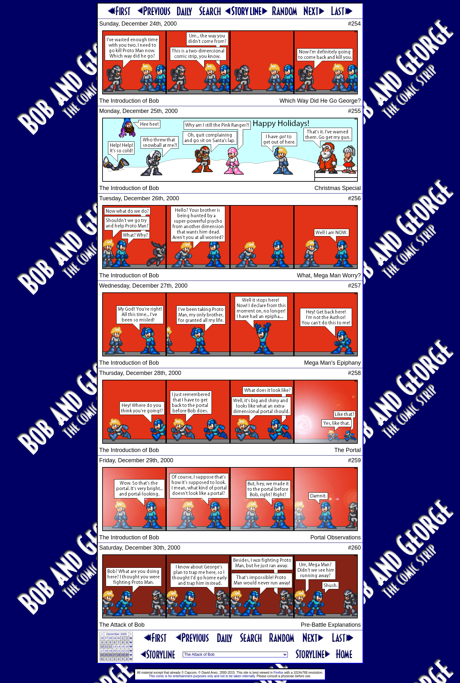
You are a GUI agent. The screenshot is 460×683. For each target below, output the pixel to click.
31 (101, 659)
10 (101, 646)
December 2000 (116, 634)
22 (122, 650)
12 (110, 646)
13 (114, 646)
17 (101, 650)
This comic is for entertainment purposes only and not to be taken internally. (202, 676)
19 (110, 650)
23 (126, 650)
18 (106, 650)
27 (106, 638)
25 (106, 654)
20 (114, 650)
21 (118, 650)
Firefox (279, 672)
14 (118, 646)
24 (101, 654)
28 (110, 638)
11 (106, 646)
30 (118, 638)
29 (114, 638)
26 (101, 638)
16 (126, 646)
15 (122, 646)
